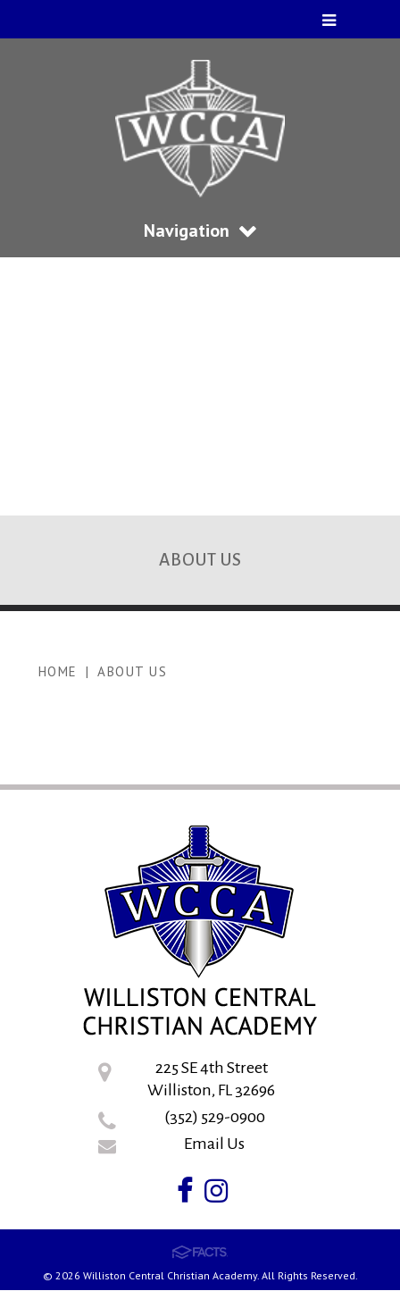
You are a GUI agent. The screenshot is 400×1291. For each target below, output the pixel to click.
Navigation (200, 230)
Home (58, 671)
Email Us (214, 1144)
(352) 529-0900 (214, 1117)
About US (132, 671)
